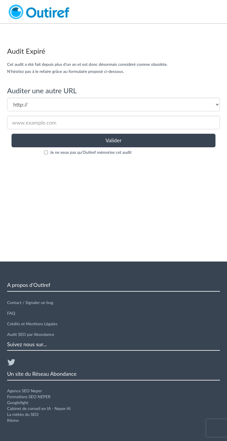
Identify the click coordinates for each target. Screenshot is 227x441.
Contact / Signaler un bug (30, 302)
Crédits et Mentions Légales (32, 323)
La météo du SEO (22, 414)
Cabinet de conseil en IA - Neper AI (39, 408)
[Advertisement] (113, 208)
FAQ (11, 313)
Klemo (13, 420)
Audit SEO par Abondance (30, 334)
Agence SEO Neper (24, 390)
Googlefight (17, 402)
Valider (114, 140)
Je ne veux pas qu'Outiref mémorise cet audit (91, 152)
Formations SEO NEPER (29, 396)
